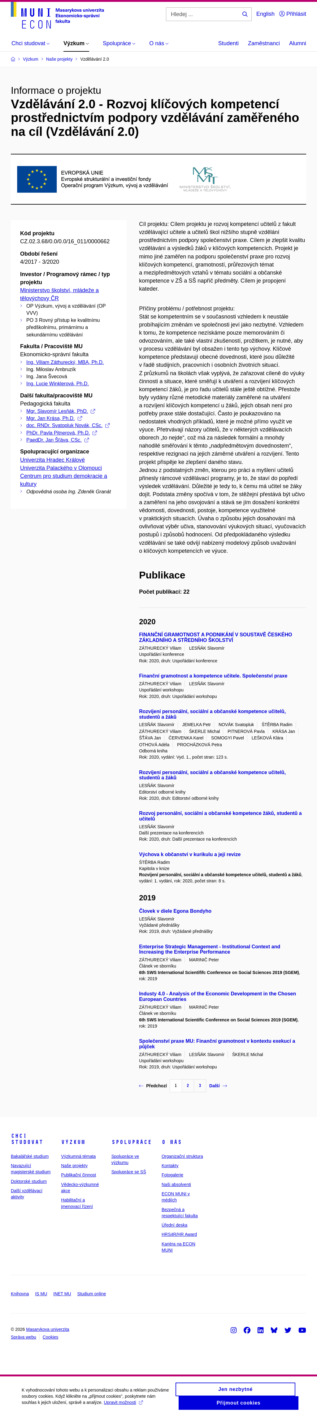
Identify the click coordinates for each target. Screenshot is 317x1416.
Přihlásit (292, 14)
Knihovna (20, 1293)
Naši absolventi (176, 1184)
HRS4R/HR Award (179, 1234)
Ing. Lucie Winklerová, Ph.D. (57, 383)
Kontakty (170, 1165)
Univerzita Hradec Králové (52, 460)
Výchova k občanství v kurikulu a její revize (190, 854)
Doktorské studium (29, 1181)
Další (218, 1085)
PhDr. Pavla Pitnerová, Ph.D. (61, 432)
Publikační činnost (78, 1174)
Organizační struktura (182, 1156)
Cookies (51, 1337)
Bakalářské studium (30, 1156)
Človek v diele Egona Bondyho (175, 911)
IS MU (41, 1293)
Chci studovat (27, 1138)
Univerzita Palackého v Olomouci (61, 468)
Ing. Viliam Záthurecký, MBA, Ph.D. (65, 362)
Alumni (297, 43)
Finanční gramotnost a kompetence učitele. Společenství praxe (213, 675)
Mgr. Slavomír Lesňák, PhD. (60, 411)
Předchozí (153, 1085)
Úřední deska (174, 1225)
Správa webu (23, 1337)
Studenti (228, 43)
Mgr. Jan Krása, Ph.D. (54, 418)
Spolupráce (131, 1142)
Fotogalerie (172, 1174)
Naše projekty (74, 1165)
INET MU (62, 1293)
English (265, 14)
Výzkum (73, 1142)
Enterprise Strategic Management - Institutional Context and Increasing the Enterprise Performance (209, 949)
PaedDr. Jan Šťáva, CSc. (57, 440)
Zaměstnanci (264, 43)
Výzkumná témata (78, 1156)
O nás (172, 1142)
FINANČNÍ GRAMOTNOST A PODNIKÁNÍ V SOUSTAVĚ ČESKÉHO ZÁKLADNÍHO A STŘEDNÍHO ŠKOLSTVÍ (215, 637)
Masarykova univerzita (47, 1329)
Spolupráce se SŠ (128, 1171)
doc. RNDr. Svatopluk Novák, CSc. (68, 425)
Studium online (91, 1293)
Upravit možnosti (123, 1404)
